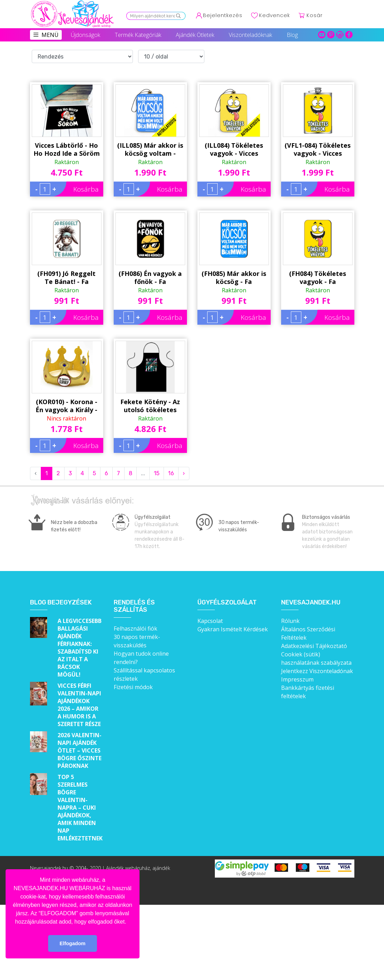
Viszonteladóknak (250, 35)
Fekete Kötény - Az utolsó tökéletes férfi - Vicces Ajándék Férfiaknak (150, 406)
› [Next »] (184, 473)
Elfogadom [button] (72, 943)
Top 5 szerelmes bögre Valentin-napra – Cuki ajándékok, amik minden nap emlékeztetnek (80, 807)
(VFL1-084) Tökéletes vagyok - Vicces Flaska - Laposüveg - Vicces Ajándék (318, 149)
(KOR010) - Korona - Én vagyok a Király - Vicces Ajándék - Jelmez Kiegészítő (66, 406)
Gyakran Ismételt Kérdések (232, 629)
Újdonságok (85, 35)
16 (171, 473)
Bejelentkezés (222, 15)
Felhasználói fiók (135, 628)
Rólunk (290, 621)
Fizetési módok (133, 687)
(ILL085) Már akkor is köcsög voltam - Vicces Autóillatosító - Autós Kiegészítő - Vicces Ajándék (150, 149)
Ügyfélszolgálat (227, 602)
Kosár (315, 15)
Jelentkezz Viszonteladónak (317, 671)
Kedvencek (274, 15)
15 (156, 473)
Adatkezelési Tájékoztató (314, 646)
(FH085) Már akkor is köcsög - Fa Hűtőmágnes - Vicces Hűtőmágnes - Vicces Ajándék (234, 277)
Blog (292, 35)
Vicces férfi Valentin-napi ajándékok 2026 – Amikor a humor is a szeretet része (79, 705)
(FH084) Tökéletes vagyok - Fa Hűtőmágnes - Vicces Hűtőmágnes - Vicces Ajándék (318, 277)
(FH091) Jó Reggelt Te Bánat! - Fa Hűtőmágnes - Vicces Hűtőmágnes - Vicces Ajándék (66, 277)
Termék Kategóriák (138, 35)
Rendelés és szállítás (134, 606)
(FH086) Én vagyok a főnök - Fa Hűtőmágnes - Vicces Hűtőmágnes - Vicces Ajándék (150, 277)
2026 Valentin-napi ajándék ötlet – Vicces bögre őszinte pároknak (79, 750)
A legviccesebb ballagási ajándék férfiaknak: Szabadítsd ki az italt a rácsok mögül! (79, 647)
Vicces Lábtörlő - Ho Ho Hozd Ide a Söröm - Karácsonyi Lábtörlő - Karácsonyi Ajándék (66, 149)
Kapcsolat (210, 621)
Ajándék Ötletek (195, 35)
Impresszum (297, 679)
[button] (129, 922)
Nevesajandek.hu (310, 602)
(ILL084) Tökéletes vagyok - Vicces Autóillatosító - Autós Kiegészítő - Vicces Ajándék (234, 149)
